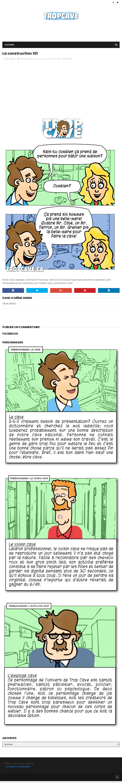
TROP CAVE (55, 60)
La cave (37, 60)
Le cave (45, 60)
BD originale (26, 60)
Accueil (9, 45)
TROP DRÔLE (67, 60)
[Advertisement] (61, 32)
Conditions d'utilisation (17, 768)
